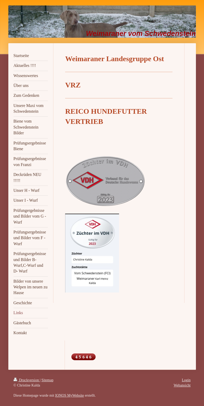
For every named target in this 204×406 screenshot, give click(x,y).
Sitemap (47, 380)
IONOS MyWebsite (69, 395)
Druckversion (27, 380)
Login (186, 380)
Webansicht (182, 385)
